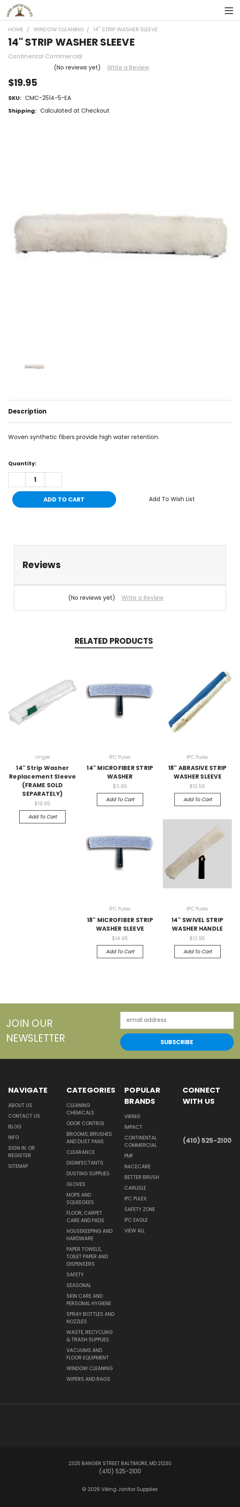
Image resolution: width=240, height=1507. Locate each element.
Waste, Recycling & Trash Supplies (89, 1336)
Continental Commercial (140, 1141)
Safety (75, 1274)
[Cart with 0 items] (213, 10)
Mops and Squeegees (80, 1198)
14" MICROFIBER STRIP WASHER (120, 772)
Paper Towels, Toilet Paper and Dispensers (87, 1256)
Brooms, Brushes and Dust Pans (89, 1137)
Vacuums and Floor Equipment (87, 1354)
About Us (20, 1105)
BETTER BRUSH (141, 1177)
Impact (133, 1126)
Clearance (80, 1152)
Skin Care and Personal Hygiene (88, 1299)
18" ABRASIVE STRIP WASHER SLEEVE (197, 772)
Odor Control (85, 1123)
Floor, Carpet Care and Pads (85, 1216)
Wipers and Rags (88, 1378)
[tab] (120, 565)
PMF (128, 1155)
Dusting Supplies (88, 1173)
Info (13, 1137)
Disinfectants (84, 1162)
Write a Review (128, 67)
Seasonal (78, 1285)
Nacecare (137, 1166)
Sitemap (18, 1166)
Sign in (17, 1147)
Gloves (75, 1184)
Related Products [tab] (114, 641)
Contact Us (24, 1115)
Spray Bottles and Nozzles (90, 1318)
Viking (132, 1116)
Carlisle (135, 1187)
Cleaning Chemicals (80, 1109)
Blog (14, 1126)
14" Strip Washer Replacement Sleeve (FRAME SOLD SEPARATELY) (42, 781)
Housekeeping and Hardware (89, 1234)
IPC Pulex (135, 1198)
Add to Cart (42, 816)
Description (27, 411)
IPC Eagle (136, 1219)
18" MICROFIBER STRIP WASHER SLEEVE (120, 924)
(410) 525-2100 (207, 1140)
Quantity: (22, 463)
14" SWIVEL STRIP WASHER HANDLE (197, 924)
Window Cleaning (89, 1368)
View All (134, 1230)
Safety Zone (139, 1209)
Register (19, 1155)
